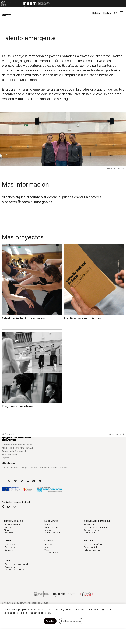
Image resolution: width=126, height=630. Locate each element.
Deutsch (33, 467)
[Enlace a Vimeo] (21, 481)
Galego (23, 467)
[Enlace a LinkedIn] (27, 481)
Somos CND (89, 524)
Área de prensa (51, 552)
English (107, 13)
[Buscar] (115, 13)
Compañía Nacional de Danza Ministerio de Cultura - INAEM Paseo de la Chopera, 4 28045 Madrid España (17, 451)
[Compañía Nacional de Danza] (6, 15)
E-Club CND (10, 544)
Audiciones (10, 547)
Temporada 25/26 (13, 521)
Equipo (47, 530)
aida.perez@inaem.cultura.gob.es (27, 202)
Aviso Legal (10, 567)
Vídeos (47, 550)
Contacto (9, 550)
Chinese (63, 467)
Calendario (9, 527)
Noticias (48, 544)
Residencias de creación (95, 527)
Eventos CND (90, 533)
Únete (8, 541)
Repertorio (8, 533)
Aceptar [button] (50, 621)
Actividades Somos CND (97, 521)
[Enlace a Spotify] (39, 481)
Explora (49, 541)
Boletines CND (91, 547)
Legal (8, 560)
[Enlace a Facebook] (3, 481)
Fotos (47, 547)
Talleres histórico (92, 550)
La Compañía (51, 521)
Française (44, 467)
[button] (3, 506)
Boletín (96, 13)
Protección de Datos (14, 569)
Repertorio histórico (93, 544)
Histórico (89, 541)
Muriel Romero (51, 527)
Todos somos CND (52, 533)
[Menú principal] (121, 13)
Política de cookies (71, 621)
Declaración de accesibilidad (18, 564)
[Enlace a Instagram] (9, 481)
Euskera (14, 467)
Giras (6, 530)
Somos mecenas (91, 530)
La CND (48, 524)
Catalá (5, 467)
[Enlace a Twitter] (15, 481)
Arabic (53, 467)
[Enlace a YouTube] (33, 481)
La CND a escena (12, 524)
